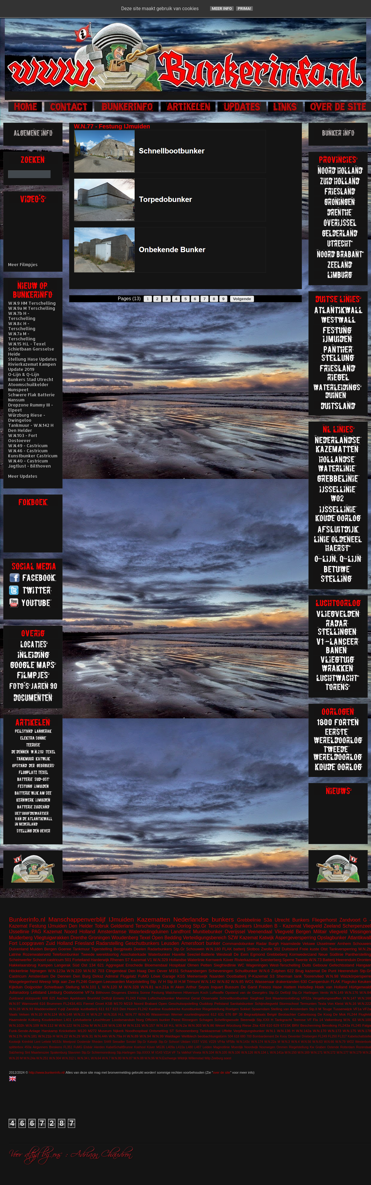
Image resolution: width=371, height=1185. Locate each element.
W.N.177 (343, 1052)
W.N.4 (295, 1041)
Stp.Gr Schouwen (189, 949)
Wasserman (160, 1014)
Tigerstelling (101, 949)
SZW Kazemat (243, 937)
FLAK (335, 981)
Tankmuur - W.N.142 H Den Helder (31, 428)
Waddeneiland (45, 1009)
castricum (55, 960)
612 (214, 1014)
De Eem (241, 954)
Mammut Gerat (188, 998)
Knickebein (67, 1031)
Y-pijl (61, 1009)
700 (249, 1036)
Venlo (324, 992)
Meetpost (69, 1041)
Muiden (36, 949)
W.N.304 (55, 1058)
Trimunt (193, 981)
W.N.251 (42, 1058)
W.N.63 (317, 1041)
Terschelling (147, 925)
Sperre (288, 960)
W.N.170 (319, 1031)
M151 (174, 971)
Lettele (46, 1041)
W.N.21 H (81, 1014)
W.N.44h (101, 1036)
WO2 (350, 1041)
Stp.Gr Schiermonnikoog (98, 1052)
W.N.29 (74, 1036)
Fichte (142, 998)
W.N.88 (138, 1058)
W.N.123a (56, 971)
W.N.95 (144, 1014)
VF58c (230, 1041)
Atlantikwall (359, 937)
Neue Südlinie (330, 954)
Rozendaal (363, 1047)
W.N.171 (317, 1052)
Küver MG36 (156, 1047)
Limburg (55, 992)
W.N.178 (364, 1031)
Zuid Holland (59, 943)
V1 (149, 960)
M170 (118, 1003)
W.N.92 (89, 971)
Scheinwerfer (20, 960)
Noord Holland (79, 931)
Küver (228, 960)
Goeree (64, 949)
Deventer (294, 1036)
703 (101, 971)
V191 (203, 1041)
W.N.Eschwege (166, 1058)
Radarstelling (109, 943)
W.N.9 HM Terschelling (32, 303)
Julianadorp (19, 992)
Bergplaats (123, 949)
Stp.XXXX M (145, 1052)
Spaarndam (261, 1009)
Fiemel (88, 1003)
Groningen (99, 937)
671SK (285, 1025)
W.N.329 (160, 960)
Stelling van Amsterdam (289, 1009)
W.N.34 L (83, 1058)
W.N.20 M (16, 1058)
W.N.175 (349, 1031)
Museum (105, 1031)
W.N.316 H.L (114, 1014)
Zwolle (267, 949)
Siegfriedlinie (225, 965)
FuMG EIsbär (83, 1047)
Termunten (308, 1003)
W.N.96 (150, 1058)
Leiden (207, 1047)
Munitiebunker (207, 931)
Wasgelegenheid (23, 981)
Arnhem (344, 943)
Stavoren (74, 1052)
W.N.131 (134, 1025)
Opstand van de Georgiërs (246, 992)
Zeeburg (217, 1058)
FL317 (342, 1036)
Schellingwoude (226, 1020)
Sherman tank (289, 976)
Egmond (257, 954)
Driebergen (309, 1036)
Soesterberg (271, 960)
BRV (295, 1025)
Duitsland (290, 949)
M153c (57, 1041)
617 (109, 1009)
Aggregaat (115, 965)
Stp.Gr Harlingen (305, 992)
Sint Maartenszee (37, 1052)
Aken (179, 987)
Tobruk (102, 925)
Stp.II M (315, 1009)
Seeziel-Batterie (201, 954)
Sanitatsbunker (241, 1003)
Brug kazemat (307, 971)
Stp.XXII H (265, 1020)
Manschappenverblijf (77, 919)
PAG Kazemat (47, 931)
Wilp (207, 1058)
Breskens (55, 1047)
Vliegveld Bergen (293, 931)
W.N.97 (14, 1003)
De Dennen (61, 976)
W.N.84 (365, 992)
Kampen (45, 965)
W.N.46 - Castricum (28, 450)
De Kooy (281, 1036)
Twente (301, 960)
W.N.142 (208, 981)
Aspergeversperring (295, 937)
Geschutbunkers (142, 943)
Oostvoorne (73, 992)
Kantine (155, 1009)
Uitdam (186, 1041)
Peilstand (221, 1003)
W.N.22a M (272, 1041)
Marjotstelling (137, 981)
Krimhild (27, 1041)
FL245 (356, 1025)
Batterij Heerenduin (339, 960)
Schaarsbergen (193, 971)
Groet (99, 1003)
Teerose (299, 1020)
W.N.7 (106, 1058)
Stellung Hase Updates (32, 359)
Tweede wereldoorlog (99, 954)
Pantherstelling (358, 954)
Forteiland (81, 960)
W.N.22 (62, 1036)
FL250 (332, 1036)
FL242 (143, 1009)
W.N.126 (247, 1052)
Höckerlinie (18, 971)
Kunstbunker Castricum (32, 455)
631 (221, 1014)
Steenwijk (247, 1020)
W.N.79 (340, 1041)
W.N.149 (336, 992)
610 (269, 1025)
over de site (221, 1072)
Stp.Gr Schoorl (169, 1041)
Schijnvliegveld (266, 1003)
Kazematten (153, 919)
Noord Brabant (145, 1003)
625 (52, 998)
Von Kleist (335, 1003)
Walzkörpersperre (355, 976)
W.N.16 (350, 1003)
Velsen (24, 1014)
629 (276, 1025)
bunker (213, 943)
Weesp (45, 981)
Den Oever (157, 971)
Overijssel (235, 931)
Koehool (139, 1047)
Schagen (206, 1020)
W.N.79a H (117, 1036)
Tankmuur (81, 949)
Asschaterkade (133, 954)
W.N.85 (237, 981)
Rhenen (117, 960)
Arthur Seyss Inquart (204, 987)
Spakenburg (58, 1052)
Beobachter (287, 1014)
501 (68, 960)
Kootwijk (15, 1041)
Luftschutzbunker (161, 998)
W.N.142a (303, 1031)
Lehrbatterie (82, 1020)
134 (92, 965)
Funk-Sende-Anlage (24, 1031)
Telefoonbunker (65, 954)
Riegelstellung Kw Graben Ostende (314, 1047)
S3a (268, 919)
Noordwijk (251, 1047)
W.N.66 (329, 1041)
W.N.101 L (90, 987)
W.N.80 (116, 1058)
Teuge (327, 1009)
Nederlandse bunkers (203, 919)
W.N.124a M (83, 1025)
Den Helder (81, 925)
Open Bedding (167, 937)
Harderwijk (100, 960)
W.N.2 (367, 1052)
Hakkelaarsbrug (22, 965)
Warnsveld (30, 1003)
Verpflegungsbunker (248, 1031)
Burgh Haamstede (285, 943)
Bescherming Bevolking (318, 1025)
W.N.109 (32, 1025)
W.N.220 (74, 971)
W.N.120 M (112, 987)
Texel (144, 937)
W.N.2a (181, 1025)
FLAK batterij (233, 949)
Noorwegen (267, 1047)
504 (230, 1036)
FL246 (81, 981)
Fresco (265, 987)
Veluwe (308, 943)
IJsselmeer (326, 943)
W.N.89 (132, 1036)
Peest (175, 1020)
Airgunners (40, 1047)
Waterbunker (159, 954)
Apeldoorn (78, 998)
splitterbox (16, 1047)
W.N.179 (355, 1052)
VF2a (367, 1009)
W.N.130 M (117, 1025)
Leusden (170, 943)
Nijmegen (38, 971)
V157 (195, 1041)
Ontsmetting (158, 1031)
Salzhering (16, 1052)
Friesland (84, 943)
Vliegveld (312, 925)
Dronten (364, 960)
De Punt (329, 971)
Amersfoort (192, 943)
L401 (68, 1020)
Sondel (131, 1041)
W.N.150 (291, 1052)
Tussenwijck (342, 1009)
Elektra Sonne (139, 992)
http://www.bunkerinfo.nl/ (47, 1072)
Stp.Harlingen (126, 1052)
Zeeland (332, 925)
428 (262, 1025)
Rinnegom (190, 1020)
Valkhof (186, 1052)
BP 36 (238, 1014)
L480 (189, 1047)
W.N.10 (36, 1014)
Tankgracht (283, 1020)
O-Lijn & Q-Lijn (23, 374)
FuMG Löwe (149, 976)
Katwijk (266, 937)
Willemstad (196, 1058)
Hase (277, 987)
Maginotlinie (221, 1047)
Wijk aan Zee (63, 981)
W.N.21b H (46, 1036)
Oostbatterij (236, 976)
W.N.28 (14, 1009)
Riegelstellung (213, 1009)
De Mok (339, 1014)
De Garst (249, 987)
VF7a (89, 992)
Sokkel (245, 1009)
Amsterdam (38, 976)
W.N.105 (221, 1052)
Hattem (290, 987)
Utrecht (282, 919)
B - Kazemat (287, 925)
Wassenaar (264, 981)
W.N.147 (349, 998)
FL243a (344, 1025)
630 (304, 981)
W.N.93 (27, 1009)
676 (228, 1014)
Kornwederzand (303, 954)
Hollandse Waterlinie (187, 960)
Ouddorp (206, 1003)
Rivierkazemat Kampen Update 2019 (32, 367)
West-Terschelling (285, 965)
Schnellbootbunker (234, 998)
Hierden (99, 1047)
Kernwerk (214, 960)
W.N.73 (315, 960)
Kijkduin (16, 987)
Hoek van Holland (331, 987)
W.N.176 (351, 992)
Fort (13, 943)
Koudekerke (171, 1009)
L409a (170, 1047)
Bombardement (263, 1036)
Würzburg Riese (238, 1025)
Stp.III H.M (176, 981)
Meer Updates (22, 476)
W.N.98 (332, 976)
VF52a (306, 998)
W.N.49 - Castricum (28, 445)
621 (101, 965)
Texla (322, 1003)
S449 (107, 1041)
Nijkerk (118, 1031)
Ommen (282, 1047)
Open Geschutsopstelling (178, 1003)
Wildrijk (182, 1058)
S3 (272, 976)
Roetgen (232, 1009)
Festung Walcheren (166, 992)
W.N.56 (306, 1041)
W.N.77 (131, 1014)
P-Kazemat (257, 976)
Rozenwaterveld (37, 954)
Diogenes (119, 992)
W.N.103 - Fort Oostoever (22, 438)
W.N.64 (96, 1058)
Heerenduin (348, 971)
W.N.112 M (48, 1025)
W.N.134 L (261, 1052)
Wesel (220, 1025)
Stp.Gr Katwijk (147, 1041)
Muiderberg (21, 937)
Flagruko (349, 981)
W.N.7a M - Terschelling (22, 336)
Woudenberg (125, 937)
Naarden (216, 976)
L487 (197, 1047)
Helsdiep (305, 987)
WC (241, 965)
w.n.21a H (164, 987)
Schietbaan (53, 987)
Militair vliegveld (330, 931)
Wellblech (189, 1036)
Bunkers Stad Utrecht (30, 379)
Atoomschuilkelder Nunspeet (28, 387)
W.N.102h (16, 1025)
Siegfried (257, 998)
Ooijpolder (33, 987)
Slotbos (253, 949)
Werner (177, 1014)
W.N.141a (277, 1052)
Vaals (13, 1014)
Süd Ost (79, 965)
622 (290, 971)
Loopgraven (31, 943)
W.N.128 (100, 1025)
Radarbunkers (160, 949)
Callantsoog (307, 1014)
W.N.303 (194, 1025)
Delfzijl (106, 998)
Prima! (244, 8)
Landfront (181, 931)
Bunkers (300, 919)
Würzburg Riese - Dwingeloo (26, 417)
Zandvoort (349, 919)
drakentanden (287, 981)
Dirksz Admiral (105, 976)
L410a (180, 1047)
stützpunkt (33, 998)
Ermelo (118, 998)
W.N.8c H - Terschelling (22, 326)
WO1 (249, 981)
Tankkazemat (210, 1031)
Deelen (140, 949)
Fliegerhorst (324, 919)
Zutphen (278, 971)
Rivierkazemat (247, 960)
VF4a (221, 1041)
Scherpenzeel (357, 925)
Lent (37, 1041)
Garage (168, 976)
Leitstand (38, 992)
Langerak (62, 965)
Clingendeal (116, 971)
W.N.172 (330, 1052)
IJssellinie (19, 931)
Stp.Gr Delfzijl (280, 992)
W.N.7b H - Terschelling (22, 316)
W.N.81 (147, 987)
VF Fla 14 (315, 1020)
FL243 (131, 998)
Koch (204, 992)
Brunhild (93, 998)
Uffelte (227, 1031)
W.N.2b (364, 949)
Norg (140, 1020)
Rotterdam (347, 1047)
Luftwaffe (217, 992)
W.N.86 (208, 1025)
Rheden (97, 1041)
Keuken (364, 981)
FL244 (352, 1014)
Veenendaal (259, 931)
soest (227, 1058)
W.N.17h (15, 1036)
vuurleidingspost (196, 1014)
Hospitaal (177, 965)
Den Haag (137, 971)
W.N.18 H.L (165, 1025)
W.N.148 (65, 1014)
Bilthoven (103, 992)
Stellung (72, 987)
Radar (261, 943)
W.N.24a (30, 1058)
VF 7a (176, 1052)
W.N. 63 (349, 1020)
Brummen (54, 1003)
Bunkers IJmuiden (254, 925)
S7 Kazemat (135, 960)
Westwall (224, 954)
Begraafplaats (255, 1014)
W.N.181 (30, 1036)
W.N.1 (271, 1031)
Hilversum (191, 992)
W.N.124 (50, 1014)
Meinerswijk (197, 976)
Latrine (15, 954)
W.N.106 (234, 1052)
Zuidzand (16, 998)
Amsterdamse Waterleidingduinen (133, 931)
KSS (181, 976)
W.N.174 (257, 1041)
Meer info (222, 8)
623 (115, 1009)
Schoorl (39, 960)
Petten (206, 965)
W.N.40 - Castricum (28, 460)
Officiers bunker (157, 1020)
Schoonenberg (186, 1031)
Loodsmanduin (123, 1020)
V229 (212, 1041)
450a (28, 1047)
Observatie (209, 998)
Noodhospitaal (136, 1031)
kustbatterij (89, 1009)
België (272, 1014)
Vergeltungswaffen (327, 998)
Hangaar (363, 965)
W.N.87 (127, 1058)
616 (42, 1003)
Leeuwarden (114, 981)
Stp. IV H (158, 981)
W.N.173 (334, 1031)
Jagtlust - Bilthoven (29, 465)
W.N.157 (148, 1025)
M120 (82, 1031)
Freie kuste (309, 949)
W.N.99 (157, 1036)
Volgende (242, 299)
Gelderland (122, 925)
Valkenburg (333, 1020)
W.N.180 (213, 949)
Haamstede (18, 1020)
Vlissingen (360, 931)
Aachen (63, 998)
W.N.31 (87, 1036)
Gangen (95, 981)
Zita (255, 1025)
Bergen (50, 949)
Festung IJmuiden (48, 925)
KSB (108, 1003)
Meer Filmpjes (23, 264)
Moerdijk (237, 1047)
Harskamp (49, 1031)
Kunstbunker (191, 1009)
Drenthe (79, 937)
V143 (158, 1052)
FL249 (322, 1036)
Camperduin (318, 981)
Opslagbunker (331, 937)
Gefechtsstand (341, 965)
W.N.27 (96, 1014)
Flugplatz (128, 976)
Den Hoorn (128, 1009)
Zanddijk (72, 1009)
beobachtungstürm (212, 1036)
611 (102, 1009)
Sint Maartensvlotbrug (282, 998)
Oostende (83, 1041)
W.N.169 (304, 1052)
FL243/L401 (72, 1003)
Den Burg (81, 976)
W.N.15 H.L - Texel (27, 343)
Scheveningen (221, 971)
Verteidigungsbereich (204, 937)
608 (45, 998)
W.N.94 (145, 1036)
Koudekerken (52, 1020)
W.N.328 (131, 987)
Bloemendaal (156, 965)
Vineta (196, 1052)
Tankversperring (343, 949)
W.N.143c (243, 1041)
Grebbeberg (277, 954)
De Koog (325, 1014)
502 (277, 949)
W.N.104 (208, 1052)
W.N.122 (65, 1025)
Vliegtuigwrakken (51, 937)
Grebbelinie (249, 919)
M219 (128, 1003)
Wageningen (257, 965)
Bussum (232, 987)
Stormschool (289, 1003)
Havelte (178, 954)
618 (236, 1036)
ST (172, 1031)
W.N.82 (223, 981)
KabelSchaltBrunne (119, 1047)
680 (242, 1036)
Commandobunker (238, 943)
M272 (92, 1031)
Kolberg (34, 1020)
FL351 (67, 1047)
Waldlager (172, 1036)
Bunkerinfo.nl (27, 919)
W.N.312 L (69, 1058)
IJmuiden (121, 919)
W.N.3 (286, 1041)
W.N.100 (364, 1020)
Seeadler (118, 1041)
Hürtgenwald (360, 987)
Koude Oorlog (176, 925)
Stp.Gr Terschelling (213, 925)
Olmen (193, 965)
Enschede (134, 965)
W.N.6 (264, 971)
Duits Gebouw (314, 965)
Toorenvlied (314, 976)
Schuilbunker (246, 971)
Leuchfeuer (101, 1020)
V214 (167, 1052)
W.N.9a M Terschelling (31, 308)
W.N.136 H (285, 1031)
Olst (324, 949)
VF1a (357, 1009)
